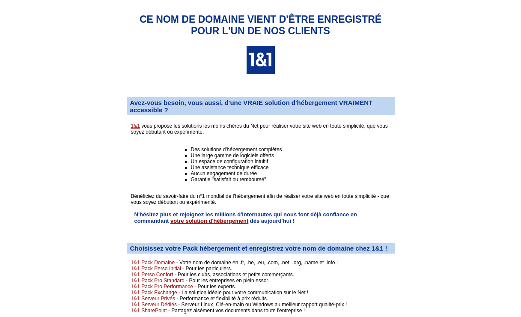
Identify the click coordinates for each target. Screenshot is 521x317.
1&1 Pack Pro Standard (158, 281)
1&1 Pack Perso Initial (156, 269)
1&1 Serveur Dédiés (154, 305)
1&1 (135, 126)
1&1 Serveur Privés (153, 299)
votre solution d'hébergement (209, 221)
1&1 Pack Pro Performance (162, 287)
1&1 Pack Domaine (153, 263)
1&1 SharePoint (149, 311)
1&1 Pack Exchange (154, 293)
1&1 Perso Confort (152, 275)
